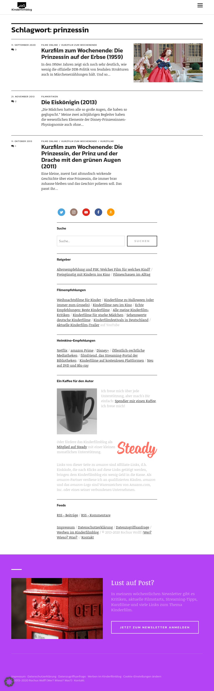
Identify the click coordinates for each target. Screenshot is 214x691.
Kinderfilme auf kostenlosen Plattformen (112, 360)
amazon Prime (81, 350)
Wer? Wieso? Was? (59, 680)
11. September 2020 (23, 45)
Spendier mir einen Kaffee (135, 401)
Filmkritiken (49, 96)
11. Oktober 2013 (21, 141)
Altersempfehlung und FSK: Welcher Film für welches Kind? (103, 269)
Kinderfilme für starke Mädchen (98, 315)
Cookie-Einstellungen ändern (142, 676)
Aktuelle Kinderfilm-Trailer (78, 325)
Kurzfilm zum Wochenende (79, 45)
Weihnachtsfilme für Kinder (79, 300)
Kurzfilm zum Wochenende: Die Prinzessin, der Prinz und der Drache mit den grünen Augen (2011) (82, 156)
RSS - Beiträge (67, 515)
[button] (9, 682)
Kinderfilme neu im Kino (112, 305)
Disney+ (103, 350)
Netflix (62, 350)
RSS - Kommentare (96, 515)
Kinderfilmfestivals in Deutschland (121, 320)
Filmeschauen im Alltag (131, 274)
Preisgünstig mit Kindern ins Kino (83, 274)
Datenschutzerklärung (95, 527)
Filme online (49, 45)
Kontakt (88, 537)
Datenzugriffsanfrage (132, 527)
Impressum (66, 527)
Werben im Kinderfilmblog (78, 532)
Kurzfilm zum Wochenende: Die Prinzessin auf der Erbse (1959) (82, 53)
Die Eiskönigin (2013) (69, 102)
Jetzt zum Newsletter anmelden (155, 627)
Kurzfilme (107, 141)
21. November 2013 (22, 96)
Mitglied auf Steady (72, 447)
